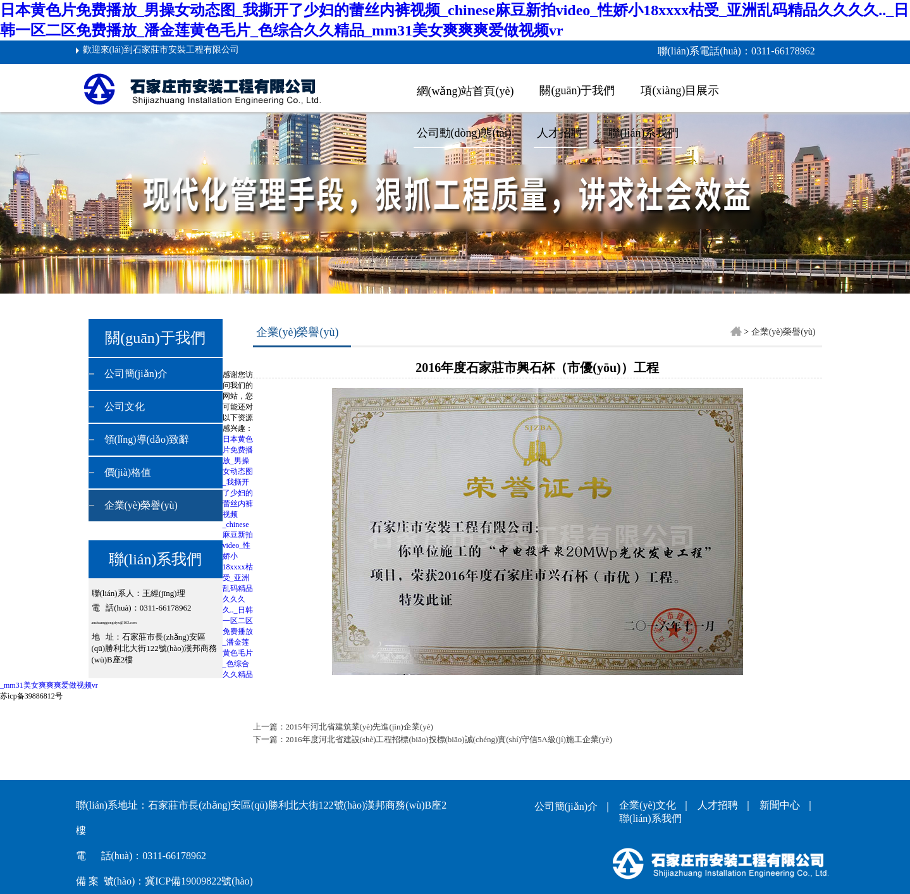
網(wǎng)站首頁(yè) (465, 91)
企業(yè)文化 (650, 805)
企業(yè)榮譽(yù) (141, 505)
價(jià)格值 (128, 472)
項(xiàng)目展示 (680, 90)
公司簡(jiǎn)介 (136, 373)
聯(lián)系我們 (643, 133)
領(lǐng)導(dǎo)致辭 (147, 439)
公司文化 (124, 406)
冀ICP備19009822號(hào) (199, 881)
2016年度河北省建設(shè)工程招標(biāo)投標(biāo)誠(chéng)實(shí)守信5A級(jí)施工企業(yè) (449, 739)
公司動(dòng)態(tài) (464, 133)
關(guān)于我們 (577, 90)
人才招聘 (720, 805)
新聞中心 (782, 805)
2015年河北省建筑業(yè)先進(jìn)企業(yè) (359, 726)
